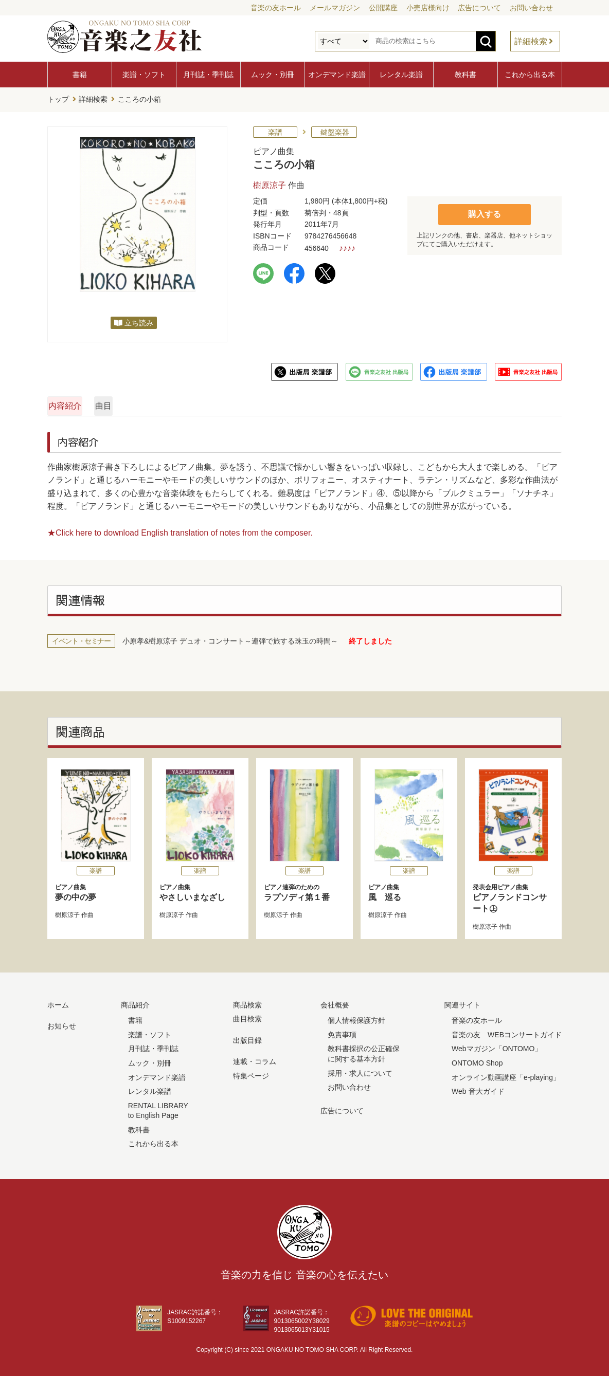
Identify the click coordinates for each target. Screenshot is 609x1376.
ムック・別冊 (272, 74)
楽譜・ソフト (144, 74)
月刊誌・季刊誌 (208, 74)
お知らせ (61, 1023)
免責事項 (342, 1032)
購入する (484, 211)
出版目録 (247, 1037)
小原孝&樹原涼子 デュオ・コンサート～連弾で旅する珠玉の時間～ (230, 638)
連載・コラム (254, 1059)
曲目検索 (247, 1016)
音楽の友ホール (275, 8)
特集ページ (251, 1073)
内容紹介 (96, 402)
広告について (479, 8)
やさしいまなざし (200, 889)
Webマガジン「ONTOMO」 (497, 1046)
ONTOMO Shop (477, 1060)
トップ (58, 98)
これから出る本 (530, 74)
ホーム (58, 1002)
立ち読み (138, 320)
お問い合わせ (531, 8)
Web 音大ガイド (478, 1089)
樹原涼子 (269, 182)
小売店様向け (428, 8)
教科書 (465, 74)
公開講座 (383, 8)
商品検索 (247, 1002)
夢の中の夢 (95, 889)
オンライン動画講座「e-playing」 (506, 1074)
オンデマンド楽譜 (337, 74)
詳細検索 (530, 41)
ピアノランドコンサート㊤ (513, 895)
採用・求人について (360, 1070)
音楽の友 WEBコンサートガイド (507, 1032)
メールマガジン (335, 8)
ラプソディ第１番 (304, 889)
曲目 (208, 402)
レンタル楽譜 (401, 74)
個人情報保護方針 (356, 1018)
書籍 (80, 74)
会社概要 (334, 1002)
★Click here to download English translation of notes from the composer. (180, 529)
